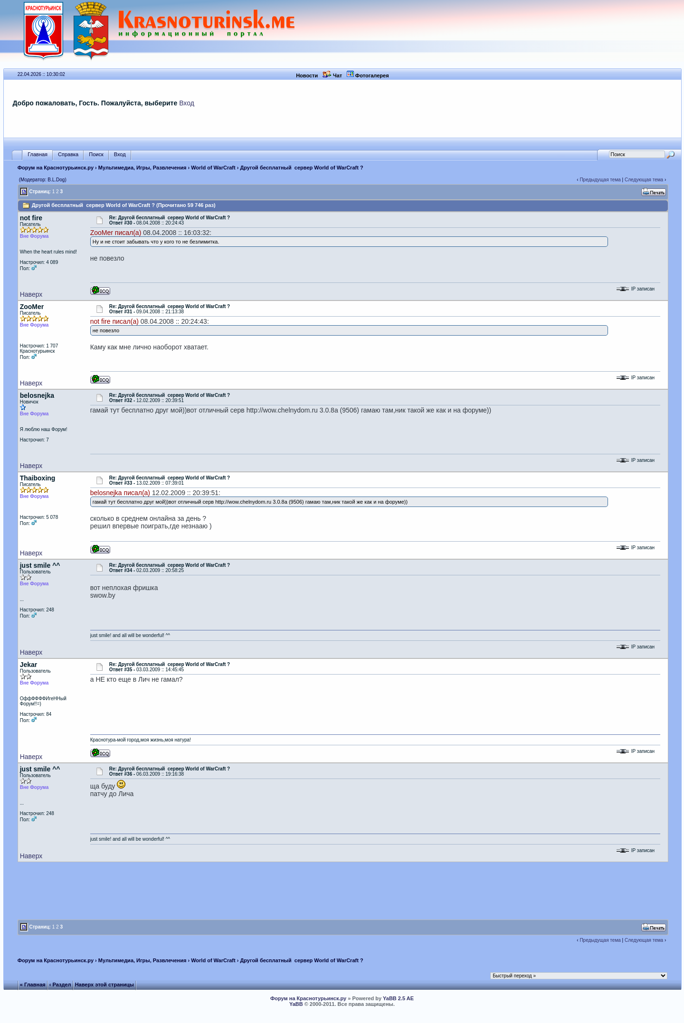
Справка (68, 154)
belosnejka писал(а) (120, 493)
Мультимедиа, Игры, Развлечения (142, 167)
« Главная (33, 984)
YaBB (296, 1004)
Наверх (31, 294)
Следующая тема (644, 179)
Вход (186, 103)
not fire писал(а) (114, 321)
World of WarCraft (213, 167)
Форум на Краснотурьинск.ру (56, 167)
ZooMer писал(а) (116, 232)
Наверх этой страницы (104, 984)
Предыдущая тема (600, 179)
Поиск (96, 154)
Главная (37, 154)
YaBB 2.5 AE (398, 998)
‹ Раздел (60, 984)
